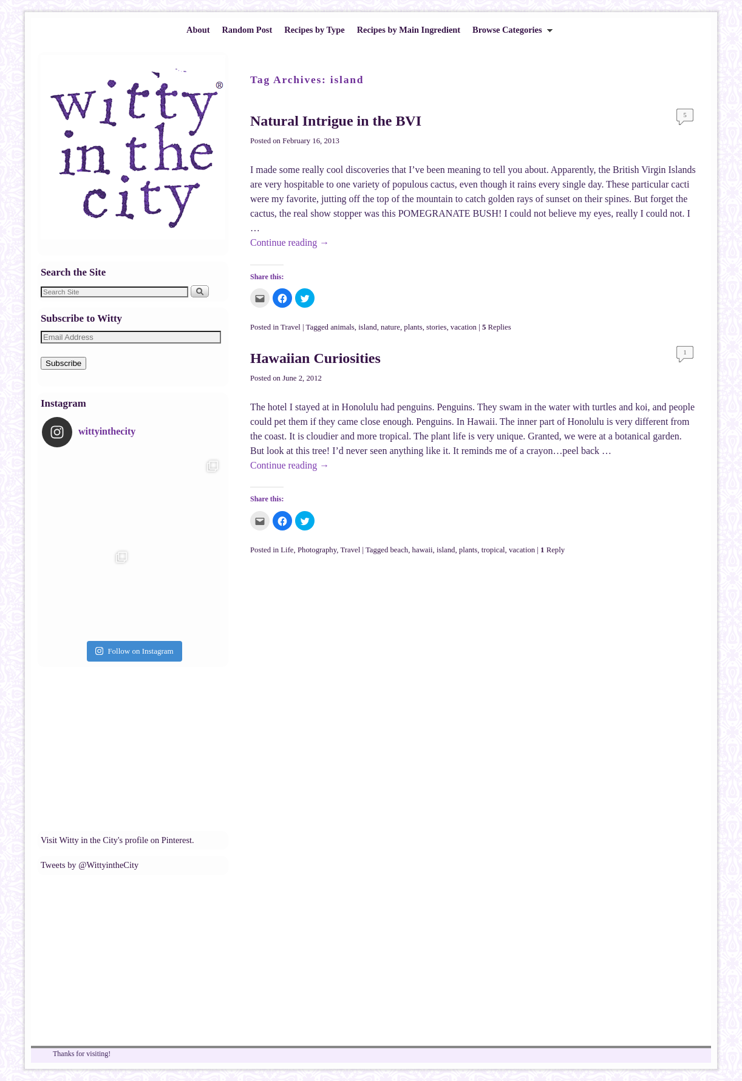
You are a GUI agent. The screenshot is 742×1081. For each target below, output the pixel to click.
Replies (496, 327)
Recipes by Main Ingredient (408, 30)
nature (390, 327)
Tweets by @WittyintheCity (89, 865)
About (197, 30)
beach (399, 550)
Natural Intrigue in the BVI (335, 121)
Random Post (247, 30)
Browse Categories (509, 33)
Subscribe (63, 363)
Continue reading (289, 242)
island (367, 327)
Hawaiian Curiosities (315, 358)
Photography (317, 550)
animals (342, 327)
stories (436, 327)
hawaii (422, 550)
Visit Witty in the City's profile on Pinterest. (117, 840)
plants (413, 327)
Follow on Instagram (134, 651)
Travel (291, 327)
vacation (464, 327)
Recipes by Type (314, 30)
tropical (493, 550)
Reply (552, 550)
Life (287, 550)
